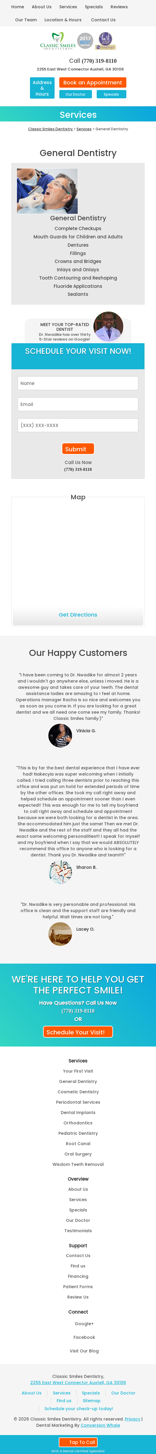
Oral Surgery (78, 1154)
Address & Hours (42, 88)
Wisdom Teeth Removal (78, 1164)
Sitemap (92, 1401)
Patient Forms (78, 1287)
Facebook (84, 1337)
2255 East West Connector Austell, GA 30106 (80, 69)
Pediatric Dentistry (78, 1133)
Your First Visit (78, 1071)
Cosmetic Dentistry (78, 1092)
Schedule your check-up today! (78, 1409)
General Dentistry (78, 218)
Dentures (78, 245)
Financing (78, 1276)
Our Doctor (75, 94)
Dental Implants (78, 1113)
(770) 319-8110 (99, 61)
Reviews (119, 7)
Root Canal (78, 1144)
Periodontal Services (78, 1102)
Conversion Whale (100, 1425)
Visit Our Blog (84, 1351)
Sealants (78, 294)
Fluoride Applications (78, 286)
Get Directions (78, 614)
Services (68, 7)
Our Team (26, 20)
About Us (42, 7)
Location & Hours (63, 20)
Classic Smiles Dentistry (51, 128)
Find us (78, 1266)
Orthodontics (78, 1123)
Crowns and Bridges (78, 261)
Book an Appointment (92, 82)
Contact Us (103, 20)
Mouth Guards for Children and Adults (78, 237)
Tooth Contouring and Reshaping (78, 278)
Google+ (84, 1324)
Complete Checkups (78, 228)
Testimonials (78, 1231)
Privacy (132, 1419)
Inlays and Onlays (78, 270)
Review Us (78, 1297)
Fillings (78, 253)
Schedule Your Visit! (76, 1032)
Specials (94, 7)
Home (17, 7)
